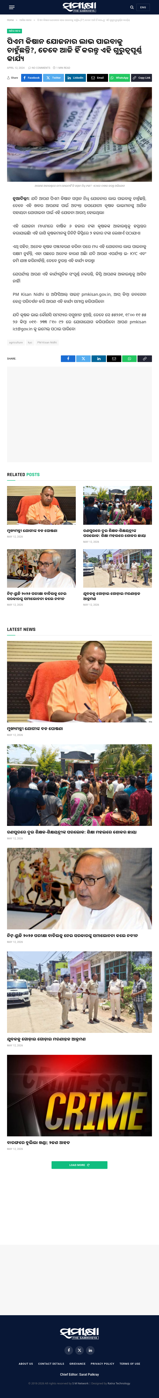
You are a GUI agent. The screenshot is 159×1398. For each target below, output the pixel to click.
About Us (26, 1363)
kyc (30, 342)
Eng (143, 7)
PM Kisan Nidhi (47, 342)
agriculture (16, 342)
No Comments (39, 67)
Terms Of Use (129, 1363)
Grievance (77, 1363)
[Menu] (11, 7)
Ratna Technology (119, 1383)
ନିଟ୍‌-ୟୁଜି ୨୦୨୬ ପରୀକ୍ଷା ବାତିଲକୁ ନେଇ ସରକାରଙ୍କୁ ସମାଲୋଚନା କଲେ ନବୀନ (36, 596)
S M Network (80, 1383)
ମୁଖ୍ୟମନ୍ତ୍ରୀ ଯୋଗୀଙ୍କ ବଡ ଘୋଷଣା (32, 530)
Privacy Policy (102, 1363)
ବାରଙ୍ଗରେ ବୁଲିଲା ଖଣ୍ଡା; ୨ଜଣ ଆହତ (38, 1142)
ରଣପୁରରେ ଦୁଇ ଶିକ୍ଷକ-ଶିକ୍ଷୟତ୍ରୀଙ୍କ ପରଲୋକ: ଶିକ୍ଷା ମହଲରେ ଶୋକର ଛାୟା (114, 533)
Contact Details (51, 1363)
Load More (79, 1165)
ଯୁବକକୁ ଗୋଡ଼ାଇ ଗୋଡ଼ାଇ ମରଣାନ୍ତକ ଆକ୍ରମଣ (111, 596)
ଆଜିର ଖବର (14, 31)
